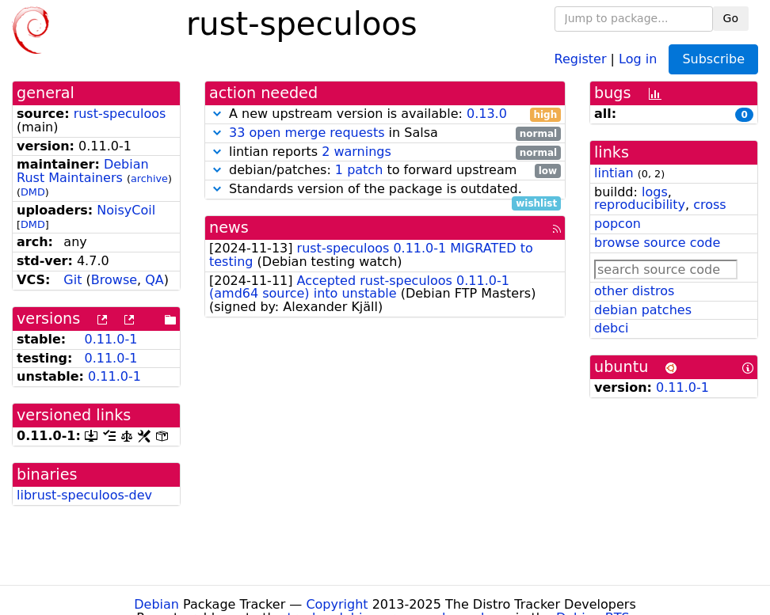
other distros (634, 290)
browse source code (657, 242)
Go (730, 18)
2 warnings (356, 151)
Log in (638, 58)
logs (655, 191)
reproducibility (639, 204)
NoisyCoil (126, 210)
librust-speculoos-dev (84, 495)
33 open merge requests (306, 132)
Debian (156, 604)
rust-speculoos (120, 113)
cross (709, 204)
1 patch (359, 169)
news (229, 227)
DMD (33, 192)
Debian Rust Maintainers (83, 171)
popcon (617, 223)
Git (72, 279)
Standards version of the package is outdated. (385, 189)
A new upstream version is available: (385, 114)
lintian (614, 172)
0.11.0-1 (110, 339)
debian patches (643, 309)
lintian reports (385, 152)
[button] (217, 113)
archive (149, 178)
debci (611, 328)
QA (154, 279)
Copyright (337, 604)
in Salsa (385, 133)
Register (581, 58)
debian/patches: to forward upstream (385, 170)
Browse (114, 279)
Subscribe (713, 58)
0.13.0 (487, 113)
